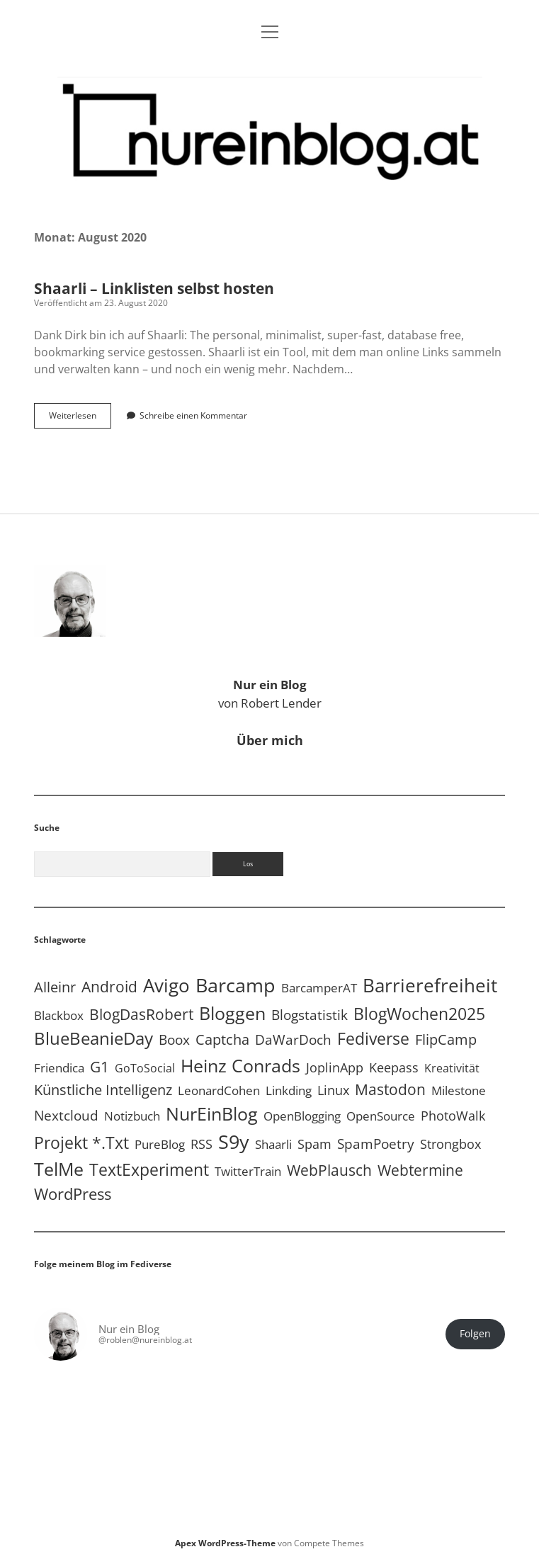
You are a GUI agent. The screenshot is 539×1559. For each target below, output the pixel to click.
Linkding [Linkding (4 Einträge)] (289, 1090)
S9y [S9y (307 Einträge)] (233, 1141)
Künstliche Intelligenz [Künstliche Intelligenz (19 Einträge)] (103, 1089)
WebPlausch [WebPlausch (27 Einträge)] (329, 1170)
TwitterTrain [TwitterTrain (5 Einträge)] (248, 1171)
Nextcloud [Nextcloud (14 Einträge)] (66, 1115)
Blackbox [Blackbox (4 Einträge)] (59, 1015)
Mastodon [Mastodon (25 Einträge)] (390, 1089)
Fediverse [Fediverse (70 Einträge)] (373, 1038)
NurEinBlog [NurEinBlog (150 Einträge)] (212, 1113)
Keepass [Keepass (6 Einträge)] (394, 1067)
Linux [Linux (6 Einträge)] (333, 1090)
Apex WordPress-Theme (225, 1543)
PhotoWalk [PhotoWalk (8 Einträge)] (453, 1115)
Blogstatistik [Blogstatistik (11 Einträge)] (309, 1015)
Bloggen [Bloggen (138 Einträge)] (232, 1013)
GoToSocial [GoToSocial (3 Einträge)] (145, 1068)
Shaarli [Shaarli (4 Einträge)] (273, 1144)
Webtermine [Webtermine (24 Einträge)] (420, 1170)
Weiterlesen (80, 419)
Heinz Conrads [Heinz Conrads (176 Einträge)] (240, 1065)
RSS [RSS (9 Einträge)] (201, 1143)
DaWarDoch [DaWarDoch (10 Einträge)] (293, 1039)
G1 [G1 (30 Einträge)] (99, 1066)
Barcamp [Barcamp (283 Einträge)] (235, 985)
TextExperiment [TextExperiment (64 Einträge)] (149, 1169)
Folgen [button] (475, 1333)
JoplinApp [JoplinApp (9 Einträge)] (334, 1067)
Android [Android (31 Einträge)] (109, 986)
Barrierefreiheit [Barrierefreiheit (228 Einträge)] (430, 985)
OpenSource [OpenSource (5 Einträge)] (380, 1116)
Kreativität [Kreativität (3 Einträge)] (452, 1068)
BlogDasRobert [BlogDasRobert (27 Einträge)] (141, 1014)
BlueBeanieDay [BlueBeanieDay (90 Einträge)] (93, 1038)
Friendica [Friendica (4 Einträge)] (59, 1068)
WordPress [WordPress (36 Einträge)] (72, 1194)
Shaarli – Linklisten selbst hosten (154, 288)
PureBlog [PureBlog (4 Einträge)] (160, 1144)
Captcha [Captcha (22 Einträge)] (222, 1039)
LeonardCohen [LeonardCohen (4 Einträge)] (219, 1090)
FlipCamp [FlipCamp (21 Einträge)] (446, 1039)
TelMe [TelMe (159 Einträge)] (59, 1169)
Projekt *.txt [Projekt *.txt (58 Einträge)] (81, 1143)
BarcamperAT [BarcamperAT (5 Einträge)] (319, 988)
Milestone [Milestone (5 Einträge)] (458, 1090)
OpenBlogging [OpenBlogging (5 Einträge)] (302, 1116)
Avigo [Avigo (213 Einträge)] (166, 985)
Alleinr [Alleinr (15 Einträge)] (55, 987)
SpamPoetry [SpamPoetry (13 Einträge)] (375, 1143)
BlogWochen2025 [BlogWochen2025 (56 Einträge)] (419, 1014)
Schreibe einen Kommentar (193, 415)
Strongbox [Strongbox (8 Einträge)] (450, 1143)
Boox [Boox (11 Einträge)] (174, 1040)
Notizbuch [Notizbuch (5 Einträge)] (132, 1116)
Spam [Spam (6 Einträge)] (314, 1143)
